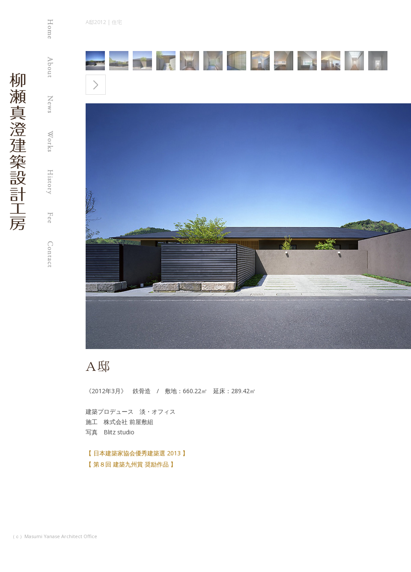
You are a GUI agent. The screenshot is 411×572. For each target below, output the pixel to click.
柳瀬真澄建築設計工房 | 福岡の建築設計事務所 (18, 229)
